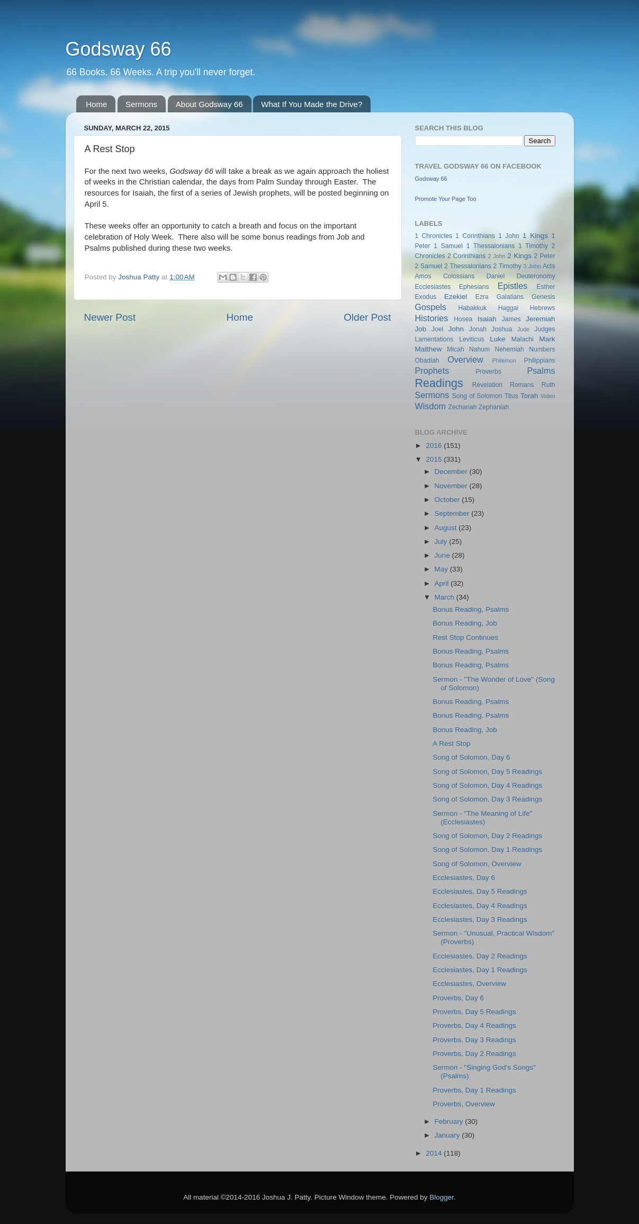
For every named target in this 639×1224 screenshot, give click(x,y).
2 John (496, 256)
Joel (437, 329)
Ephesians (474, 286)
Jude (523, 329)
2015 (435, 459)
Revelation (487, 385)
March (445, 597)
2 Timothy (507, 266)
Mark (547, 339)
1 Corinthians (475, 236)
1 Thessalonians (490, 246)
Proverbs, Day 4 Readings (474, 1025)
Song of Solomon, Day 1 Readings (487, 849)
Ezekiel (455, 297)
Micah (455, 349)
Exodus (426, 297)
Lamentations (434, 339)
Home (96, 104)
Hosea (463, 319)
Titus (511, 396)
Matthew (428, 349)
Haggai (508, 308)
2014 (435, 1153)
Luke (497, 339)
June (443, 555)
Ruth (548, 385)
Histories (431, 318)
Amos (423, 276)
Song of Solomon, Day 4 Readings (487, 785)
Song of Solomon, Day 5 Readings (487, 772)
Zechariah (462, 407)
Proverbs (488, 371)
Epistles (513, 285)
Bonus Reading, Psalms (471, 609)
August (447, 528)
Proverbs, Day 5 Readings (474, 1012)
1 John (508, 236)
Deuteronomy (536, 276)
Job (421, 329)
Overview (465, 359)
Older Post (367, 317)
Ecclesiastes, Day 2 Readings (480, 956)
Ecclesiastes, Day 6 (464, 878)
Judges (544, 329)
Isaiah (487, 319)
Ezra (482, 297)
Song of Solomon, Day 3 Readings (487, 799)
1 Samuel (448, 246)
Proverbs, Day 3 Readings (474, 1040)
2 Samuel (429, 266)
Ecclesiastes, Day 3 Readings (480, 919)
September (453, 513)
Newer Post (110, 317)
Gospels (430, 307)
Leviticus (471, 339)
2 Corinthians (466, 256)
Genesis (543, 297)
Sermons (141, 104)
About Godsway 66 (209, 104)
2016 (435, 446)
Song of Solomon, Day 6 (471, 757)
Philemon (504, 360)
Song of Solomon (477, 396)
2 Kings (519, 256)
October (448, 500)
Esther (545, 286)
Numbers (542, 349)
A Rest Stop (451, 743)
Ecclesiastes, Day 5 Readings (480, 891)
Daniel (496, 276)
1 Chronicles (433, 236)
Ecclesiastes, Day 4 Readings (480, 906)
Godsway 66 (119, 49)
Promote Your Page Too (445, 199)
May (442, 569)
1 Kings (535, 236)
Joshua (501, 329)
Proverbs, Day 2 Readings (474, 1054)
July (442, 541)
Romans (522, 385)
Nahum (479, 349)
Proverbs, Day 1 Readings (474, 1090)
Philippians (539, 360)
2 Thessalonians (467, 266)
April (443, 583)
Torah (529, 396)
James (511, 319)
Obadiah (427, 360)
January (448, 1135)
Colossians (458, 276)
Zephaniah (494, 407)
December (452, 471)
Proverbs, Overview (464, 1104)
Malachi (522, 339)
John (456, 329)
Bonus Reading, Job (465, 623)
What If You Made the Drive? (311, 104)
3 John (532, 266)
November (452, 486)
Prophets (432, 370)
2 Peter (544, 256)
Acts (549, 266)
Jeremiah (540, 319)
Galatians (510, 297)
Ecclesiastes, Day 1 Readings (480, 970)
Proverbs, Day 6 (458, 998)
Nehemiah (509, 349)
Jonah (478, 329)
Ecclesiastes (433, 286)
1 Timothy (533, 246)
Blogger (441, 1197)
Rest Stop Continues (465, 637)
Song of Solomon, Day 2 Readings (487, 836)
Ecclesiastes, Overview (469, 984)
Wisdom (430, 406)
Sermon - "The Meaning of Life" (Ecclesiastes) (482, 817)
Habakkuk (472, 308)
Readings (439, 383)
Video (548, 396)
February (450, 1121)
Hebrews (542, 308)
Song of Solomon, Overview (477, 864)
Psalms (541, 370)
